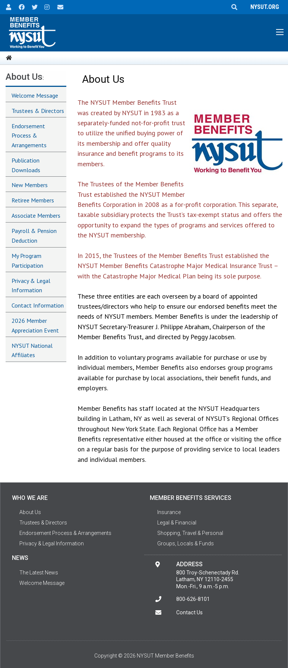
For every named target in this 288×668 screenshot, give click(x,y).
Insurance (169, 512)
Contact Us (189, 612)
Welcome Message (35, 95)
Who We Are (30, 497)
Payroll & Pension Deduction (34, 235)
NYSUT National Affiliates (32, 350)
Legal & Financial (176, 523)
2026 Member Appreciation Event (35, 325)
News (20, 557)
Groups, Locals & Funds (185, 543)
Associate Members (36, 215)
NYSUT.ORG (263, 6)
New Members (30, 185)
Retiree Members (33, 200)
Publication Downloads (26, 165)
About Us (24, 77)
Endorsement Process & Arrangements (29, 135)
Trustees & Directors (38, 110)
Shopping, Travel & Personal (190, 533)
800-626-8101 (193, 599)
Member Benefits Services (190, 497)
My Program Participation (27, 260)
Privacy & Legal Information (31, 285)
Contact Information (38, 305)
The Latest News (38, 573)
